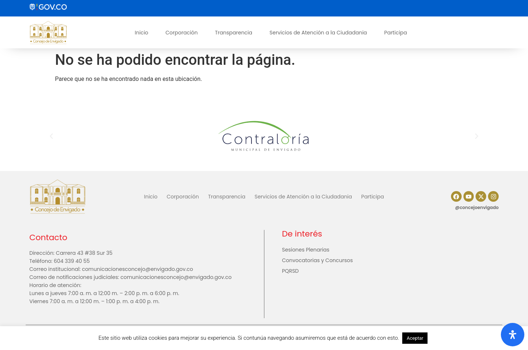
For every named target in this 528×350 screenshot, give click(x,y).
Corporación (181, 32)
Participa (395, 32)
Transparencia (233, 32)
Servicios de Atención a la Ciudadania (318, 32)
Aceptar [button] (415, 338)
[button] (51, 136)
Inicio (141, 32)
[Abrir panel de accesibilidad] (512, 334)
